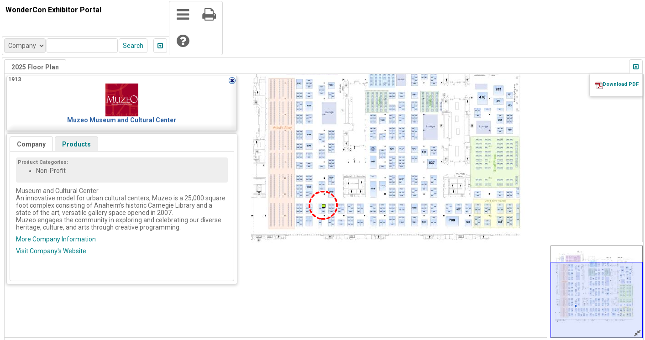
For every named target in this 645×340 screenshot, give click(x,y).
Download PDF (621, 84)
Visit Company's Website (51, 251)
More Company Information (56, 239)
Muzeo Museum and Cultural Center (121, 120)
